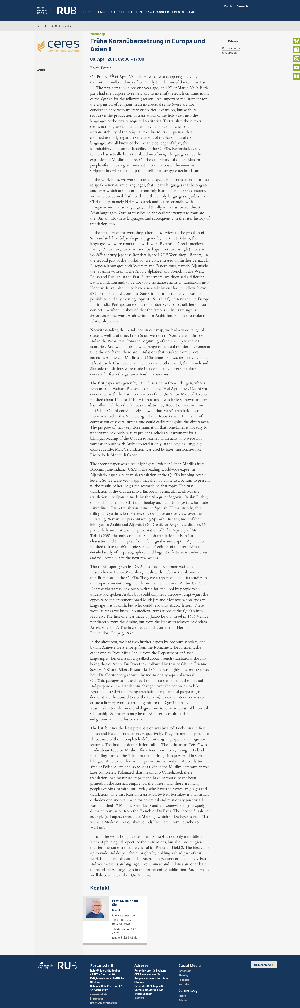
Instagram (185, 970)
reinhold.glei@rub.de (124, 937)
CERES (88, 12)
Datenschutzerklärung (103, 1002)
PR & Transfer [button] (157, 12)
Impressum (97, 998)
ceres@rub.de (98, 994)
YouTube (184, 984)
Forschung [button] (105, 12)
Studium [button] (135, 12)
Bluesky (183, 975)
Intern (182, 995)
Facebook (184, 979)
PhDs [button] (121, 12)
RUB (40, 26)
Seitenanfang (264, 964)
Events (178, 12)
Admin (183, 1000)
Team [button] (191, 12)
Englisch (230, 6)
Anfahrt (139, 998)
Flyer (94, 68)
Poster (106, 68)
